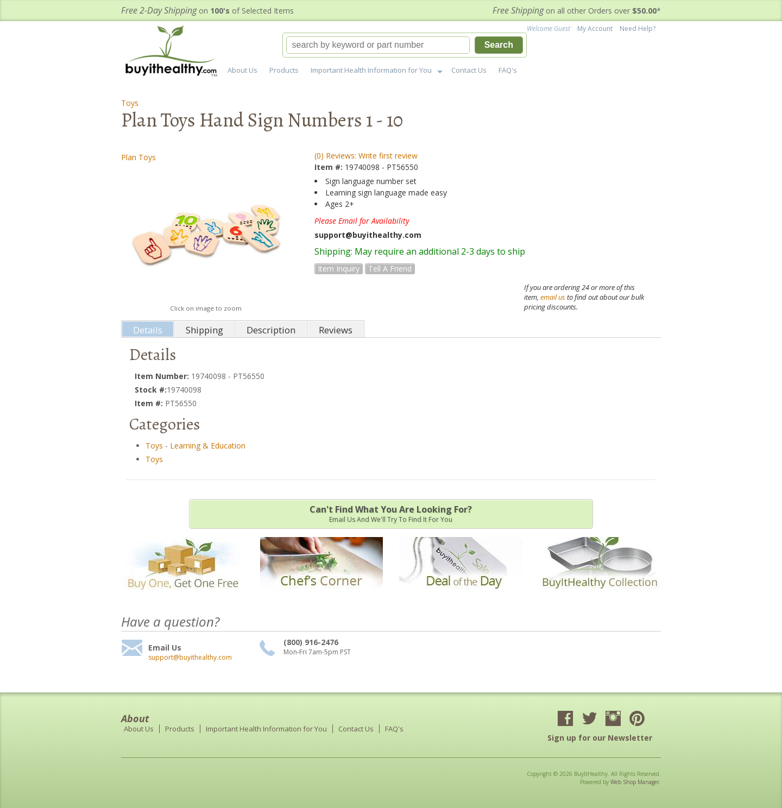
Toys (129, 103)
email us (552, 297)
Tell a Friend (390, 268)
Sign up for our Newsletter (599, 738)
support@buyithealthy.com (190, 657)
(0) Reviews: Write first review (366, 155)
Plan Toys (138, 157)
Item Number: (163, 376)
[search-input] (378, 45)
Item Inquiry (339, 268)
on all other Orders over (577, 10)
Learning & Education (207, 445)
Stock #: (151, 389)
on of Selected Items (207, 10)
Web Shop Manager (634, 782)
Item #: (329, 167)
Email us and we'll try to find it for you (391, 513)
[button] (404, 45)
